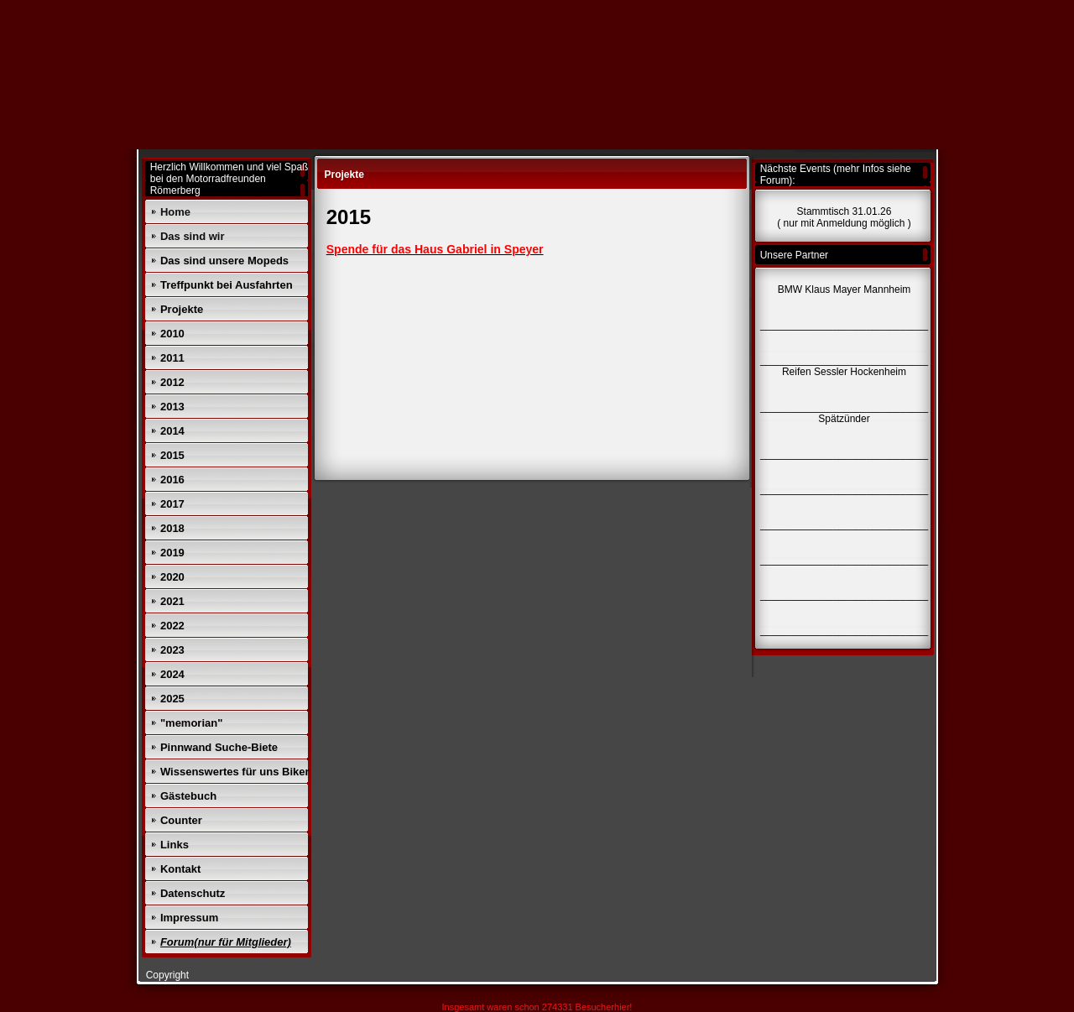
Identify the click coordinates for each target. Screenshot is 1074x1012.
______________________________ (844, 630)
